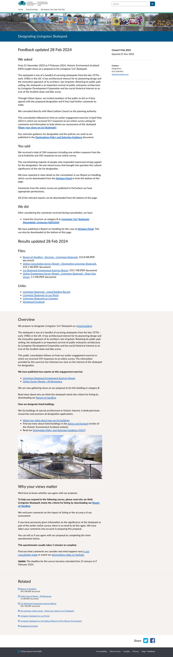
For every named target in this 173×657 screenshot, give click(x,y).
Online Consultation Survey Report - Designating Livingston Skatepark (59, 263)
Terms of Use (115, 651)
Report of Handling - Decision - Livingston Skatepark (50, 257)
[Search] (152, 4)
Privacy (136, 651)
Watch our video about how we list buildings (46, 420)
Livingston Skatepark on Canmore (40, 298)
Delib (39, 651)
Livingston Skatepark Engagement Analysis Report (49, 378)
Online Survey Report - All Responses (42, 381)
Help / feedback (148, 651)
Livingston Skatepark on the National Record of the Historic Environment (50, 621)
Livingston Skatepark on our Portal (41, 295)
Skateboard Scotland (33, 301)
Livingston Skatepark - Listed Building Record (46, 291)
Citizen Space (26, 651)
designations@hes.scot (120, 74)
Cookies (126, 651)
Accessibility (101, 651)
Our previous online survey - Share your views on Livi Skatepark (46, 611)
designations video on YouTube (68, 554)
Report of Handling (46, 397)
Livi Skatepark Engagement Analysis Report (45, 270)
